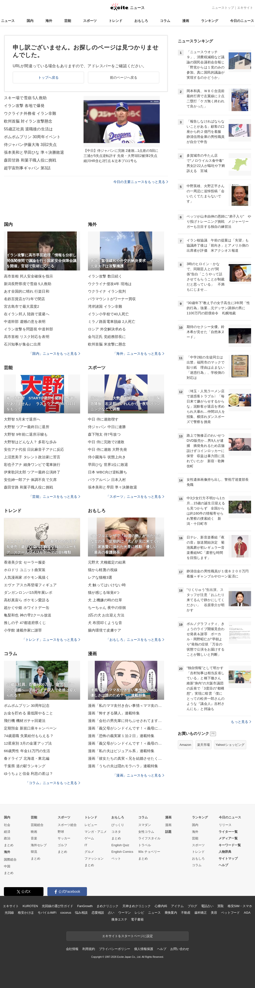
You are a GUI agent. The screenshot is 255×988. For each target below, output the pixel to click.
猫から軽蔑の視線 (102, 570)
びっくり (117, 825)
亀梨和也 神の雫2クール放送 (27, 615)
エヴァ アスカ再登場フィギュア (30, 585)
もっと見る (241, 722)
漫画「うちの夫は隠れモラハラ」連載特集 (123, 766)
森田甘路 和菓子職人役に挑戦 (30, 160)
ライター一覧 (228, 832)
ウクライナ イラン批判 (107, 291)
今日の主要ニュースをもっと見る (140, 182)
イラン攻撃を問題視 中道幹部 (28, 329)
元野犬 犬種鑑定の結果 (107, 562)
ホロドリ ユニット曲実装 (25, 570)
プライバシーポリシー (114, 949)
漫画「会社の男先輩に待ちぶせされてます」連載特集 (126, 721)
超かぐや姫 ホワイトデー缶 (26, 607)
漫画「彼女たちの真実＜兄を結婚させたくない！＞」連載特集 (126, 758)
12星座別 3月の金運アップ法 (28, 743)
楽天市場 (203, 745)
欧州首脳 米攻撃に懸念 (107, 344)
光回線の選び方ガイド (57, 906)
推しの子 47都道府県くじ (25, 623)
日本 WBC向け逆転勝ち (107, 472)
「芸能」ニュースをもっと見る (54, 497)
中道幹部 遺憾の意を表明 (25, 321)
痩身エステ (119, 919)
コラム (165, 21)
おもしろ (141, 21)
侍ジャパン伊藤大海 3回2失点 (30, 145)
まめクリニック (107, 906)
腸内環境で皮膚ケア (104, 630)
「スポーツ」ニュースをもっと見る (135, 497)
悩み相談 (81, 912)
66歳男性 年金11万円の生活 (27, 751)
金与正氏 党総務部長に (107, 337)
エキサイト (245, 8)
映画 (34, 832)
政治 (7, 838)
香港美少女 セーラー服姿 (25, 562)
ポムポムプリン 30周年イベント (32, 137)
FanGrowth (85, 906)
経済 (7, 832)
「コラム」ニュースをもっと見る (52, 783)
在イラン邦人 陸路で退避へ (26, 314)
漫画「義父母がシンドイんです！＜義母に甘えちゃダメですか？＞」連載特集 (126, 728)
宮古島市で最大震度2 (21, 306)
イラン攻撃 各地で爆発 (24, 106)
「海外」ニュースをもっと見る (138, 353)
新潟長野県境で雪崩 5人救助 (27, 284)
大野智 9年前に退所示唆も (26, 434)
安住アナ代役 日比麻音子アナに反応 (34, 449)
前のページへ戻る (124, 77)
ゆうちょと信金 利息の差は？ (28, 773)
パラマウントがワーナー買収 (112, 299)
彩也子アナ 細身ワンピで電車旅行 (32, 464)
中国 (7, 866)
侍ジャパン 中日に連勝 (107, 427)
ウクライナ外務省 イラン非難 (30, 113)
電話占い (207, 906)
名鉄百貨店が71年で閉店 (24, 299)
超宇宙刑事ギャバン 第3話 (27, 168)
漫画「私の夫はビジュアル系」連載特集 (121, 751)
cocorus (65, 912)
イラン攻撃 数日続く (105, 276)
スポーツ (90, 21)
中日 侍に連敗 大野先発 (107, 449)
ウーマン (124, 912)
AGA (247, 912)
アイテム (177, 906)
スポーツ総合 (67, 825)
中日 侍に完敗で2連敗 (106, 442)
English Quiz (120, 845)
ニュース (8, 21)
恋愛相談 (98, 912)
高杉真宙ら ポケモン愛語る (26, 600)
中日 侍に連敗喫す (103, 419)
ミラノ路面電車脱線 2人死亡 (111, 321)
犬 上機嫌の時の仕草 (105, 600)
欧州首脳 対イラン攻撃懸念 (28, 121)
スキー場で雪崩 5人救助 (25, 98)
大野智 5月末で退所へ (22, 419)
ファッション (94, 858)
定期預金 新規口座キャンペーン (30, 728)
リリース (225, 825)
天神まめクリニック (136, 906)
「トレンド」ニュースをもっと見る (51, 640)
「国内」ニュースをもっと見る (54, 353)
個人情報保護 (143, 949)
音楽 (34, 838)
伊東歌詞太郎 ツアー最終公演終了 (32, 472)
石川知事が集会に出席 (22, 344)
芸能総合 (37, 825)
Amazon (185, 745)
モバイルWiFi (47, 912)
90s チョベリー (149, 852)
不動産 (186, 912)
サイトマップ (228, 858)
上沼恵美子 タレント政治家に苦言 (32, 457)
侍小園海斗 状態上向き (107, 457)
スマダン (144, 825)
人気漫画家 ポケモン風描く (26, 577)
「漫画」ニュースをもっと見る (138, 775)
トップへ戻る (48, 77)
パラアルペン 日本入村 (107, 480)
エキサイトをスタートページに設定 (127, 936)
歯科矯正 (200, 912)
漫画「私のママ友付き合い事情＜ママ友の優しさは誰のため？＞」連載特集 (126, 705)
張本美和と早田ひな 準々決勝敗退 (34, 152)
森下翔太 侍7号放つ (104, 434)
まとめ (8, 845)
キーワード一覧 (230, 845)
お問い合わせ (179, 949)
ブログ (192, 906)
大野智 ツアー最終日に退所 (26, 427)
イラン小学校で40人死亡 (108, 314)
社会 (7, 825)
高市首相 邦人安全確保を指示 (28, 276)
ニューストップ (223, 8)
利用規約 (88, 949)
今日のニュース (242, 21)
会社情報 (72, 949)
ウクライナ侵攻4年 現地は (110, 284)
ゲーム (89, 838)
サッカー (64, 838)
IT (86, 845)
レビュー (91, 825)
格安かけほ (25, 912)
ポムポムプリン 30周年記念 (27, 705)
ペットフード (230, 912)
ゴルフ (62, 845)
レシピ (139, 912)
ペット (116, 858)
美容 (214, 912)
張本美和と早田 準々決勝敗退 (112, 487)
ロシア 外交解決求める (107, 329)
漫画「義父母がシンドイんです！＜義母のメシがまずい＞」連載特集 (126, 743)
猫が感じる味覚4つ (103, 592)
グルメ (89, 852)
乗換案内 (171, 912)
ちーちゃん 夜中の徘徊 (107, 607)
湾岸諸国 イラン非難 (105, 306)
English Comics (122, 852)
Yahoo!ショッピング (230, 745)
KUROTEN (30, 906)
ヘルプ (223, 865)
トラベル (144, 845)
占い (111, 912)
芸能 (67, 21)
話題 (168, 832)
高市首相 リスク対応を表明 (26, 337)
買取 (220, 906)
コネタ (116, 832)
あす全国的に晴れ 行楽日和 (26, 291)
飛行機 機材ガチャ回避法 (25, 721)
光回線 (9, 912)
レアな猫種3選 (100, 577)
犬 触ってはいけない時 (107, 585)
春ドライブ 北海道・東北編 (26, 758)
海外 (48, 21)
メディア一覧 (228, 838)
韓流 (34, 852)
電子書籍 (137, 919)
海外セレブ (39, 845)
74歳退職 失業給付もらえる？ (28, 736)
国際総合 (10, 859)
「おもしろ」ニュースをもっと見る (135, 640)
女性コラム (146, 832)
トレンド (115, 21)
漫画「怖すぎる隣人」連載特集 (114, 713)
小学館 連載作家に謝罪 (23, 630)
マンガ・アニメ (96, 832)
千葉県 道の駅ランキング (25, 766)
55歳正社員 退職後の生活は (28, 129)
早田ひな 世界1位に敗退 (108, 464)
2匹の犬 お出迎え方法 (106, 615)
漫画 (185, 21)
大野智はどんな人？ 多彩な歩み (30, 442)
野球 (61, 832)
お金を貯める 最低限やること (28, 713)
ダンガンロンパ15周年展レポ (28, 592)
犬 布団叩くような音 (105, 623)
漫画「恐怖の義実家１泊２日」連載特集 (121, 736)
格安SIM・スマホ (240, 906)
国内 (30, 21)
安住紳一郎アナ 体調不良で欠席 (30, 480)
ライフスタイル (149, 838)
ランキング (209, 21)
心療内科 (161, 906)
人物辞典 (225, 852)
